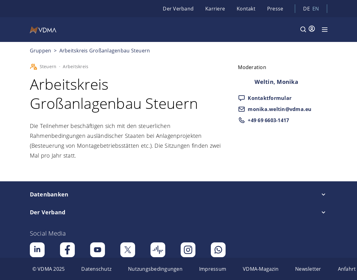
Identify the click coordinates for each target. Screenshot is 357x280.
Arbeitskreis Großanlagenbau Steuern (104, 50)
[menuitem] (48, 269)
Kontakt (246, 8)
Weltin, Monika (276, 81)
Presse (275, 8)
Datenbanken (49, 194)
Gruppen (41, 50)
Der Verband (178, 8)
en (315, 8)
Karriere (215, 8)
